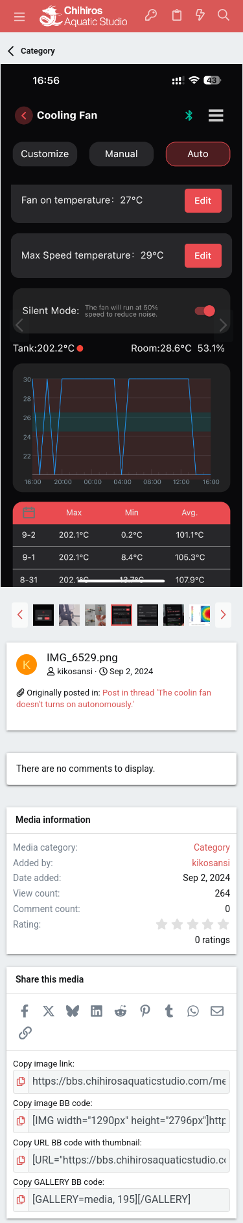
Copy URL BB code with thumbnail (76, 1142)
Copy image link (43, 1064)
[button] (19, 16)
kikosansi (75, 671)
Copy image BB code (51, 1103)
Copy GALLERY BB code (57, 1182)
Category (212, 847)
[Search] (224, 15)
